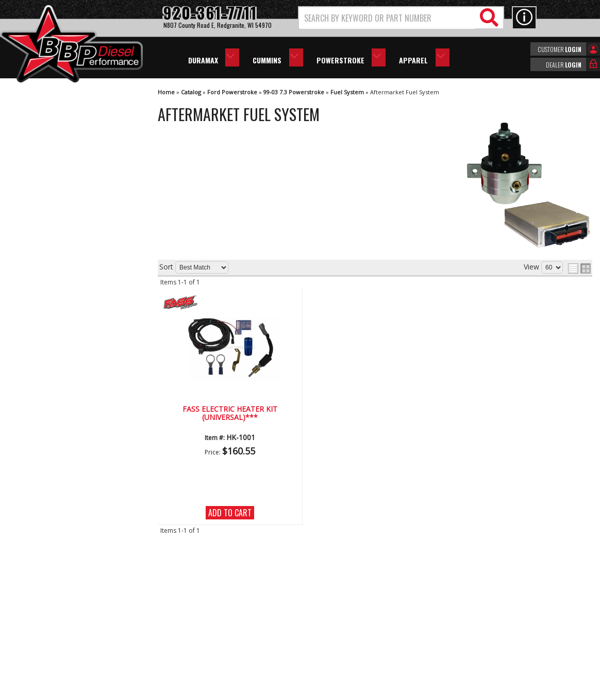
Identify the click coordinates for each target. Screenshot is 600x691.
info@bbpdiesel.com (338, 633)
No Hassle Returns (59, 360)
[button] (401, 17)
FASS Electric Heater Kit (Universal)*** (229, 413)
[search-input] (387, 18)
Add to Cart (230, 513)
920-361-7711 (51, 427)
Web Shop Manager (392, 682)
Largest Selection (57, 331)
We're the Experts (57, 301)
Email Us (42, 406)
